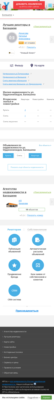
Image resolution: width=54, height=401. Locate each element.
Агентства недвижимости (15, 331)
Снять (18, 155)
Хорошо (46, 397)
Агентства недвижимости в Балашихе (14, 192)
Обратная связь (11, 372)
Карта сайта (9, 341)
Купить (7, 155)
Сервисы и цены (11, 362)
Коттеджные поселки (13, 352)
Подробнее (33, 397)
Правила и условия (12, 367)
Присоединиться (27, 310)
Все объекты (45, 145)
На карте (39, 65)
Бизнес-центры (10, 357)
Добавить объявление (29, 5)
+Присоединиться (42, 26)
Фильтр (19, 65)
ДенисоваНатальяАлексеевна (24, 36)
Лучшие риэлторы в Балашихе (16, 26)
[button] (52, 39)
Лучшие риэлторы (12, 336)
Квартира (34, 155)
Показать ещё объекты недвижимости (27, 167)
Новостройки (10, 347)
